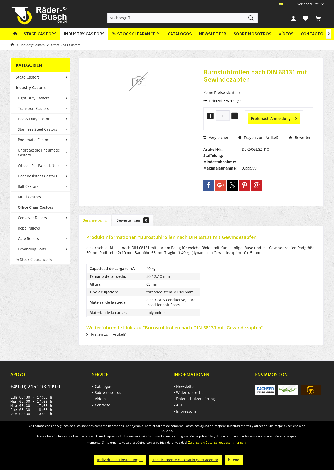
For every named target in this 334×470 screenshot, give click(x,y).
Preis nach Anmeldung (274, 118)
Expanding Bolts (32, 248)
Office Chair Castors (35, 207)
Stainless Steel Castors (37, 129)
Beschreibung (94, 220)
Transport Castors (33, 108)
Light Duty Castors (34, 97)
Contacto (312, 34)
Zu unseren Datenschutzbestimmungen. (217, 442)
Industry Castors (31, 87)
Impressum (186, 411)
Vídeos (286, 34)
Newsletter (212, 34)
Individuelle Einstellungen (120, 459)
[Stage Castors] (40, 34)
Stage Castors (28, 77)
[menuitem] (308, 4)
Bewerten (300, 137)
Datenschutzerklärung (195, 398)
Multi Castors (29, 196)
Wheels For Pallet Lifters (39, 165)
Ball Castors (28, 186)
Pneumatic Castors (34, 139)
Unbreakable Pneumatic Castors (39, 153)
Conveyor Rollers (32, 217)
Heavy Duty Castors (34, 118)
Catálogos (180, 34)
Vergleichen (216, 137)
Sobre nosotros (252, 34)
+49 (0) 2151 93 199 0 (35, 386)
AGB (179, 404)
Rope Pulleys (29, 228)
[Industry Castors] (84, 34)
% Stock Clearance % (34, 259)
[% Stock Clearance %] (136, 34)
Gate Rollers (28, 238)
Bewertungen (132, 220)
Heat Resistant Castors (37, 175)
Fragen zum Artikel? (258, 137)
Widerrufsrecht (189, 392)
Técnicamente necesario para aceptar (185, 459)
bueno (234, 459)
